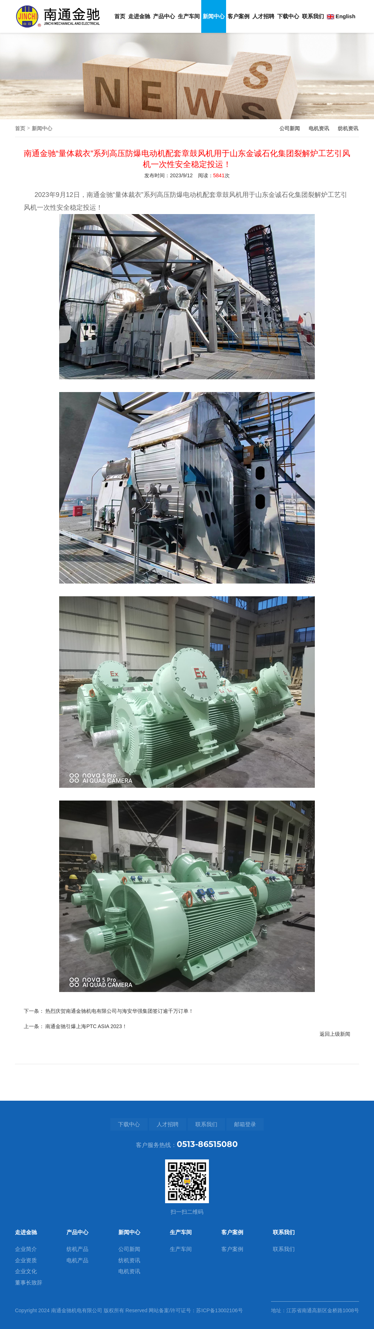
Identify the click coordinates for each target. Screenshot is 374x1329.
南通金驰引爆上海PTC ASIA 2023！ (86, 1081)
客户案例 (238, 16)
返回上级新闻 (335, 1088)
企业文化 (26, 1271)
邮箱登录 (245, 1124)
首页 (119, 16)
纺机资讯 (348, 128)
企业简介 (26, 1249)
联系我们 (313, 16)
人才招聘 (263, 16)
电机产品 (77, 1260)
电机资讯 (319, 128)
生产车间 (189, 16)
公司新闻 (289, 128)
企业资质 (26, 1260)
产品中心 (164, 16)
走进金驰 (139, 16)
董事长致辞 (28, 1282)
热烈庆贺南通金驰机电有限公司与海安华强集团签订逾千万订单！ (119, 1065)
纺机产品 (77, 1249)
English (341, 16)
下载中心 (288, 16)
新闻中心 (214, 16)
